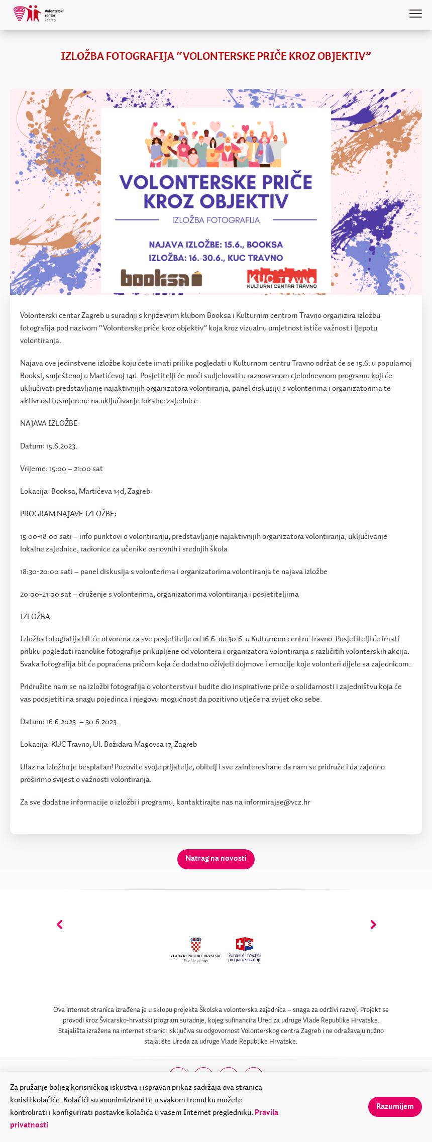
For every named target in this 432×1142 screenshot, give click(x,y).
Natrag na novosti (216, 859)
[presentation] (59, 924)
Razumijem (395, 1107)
